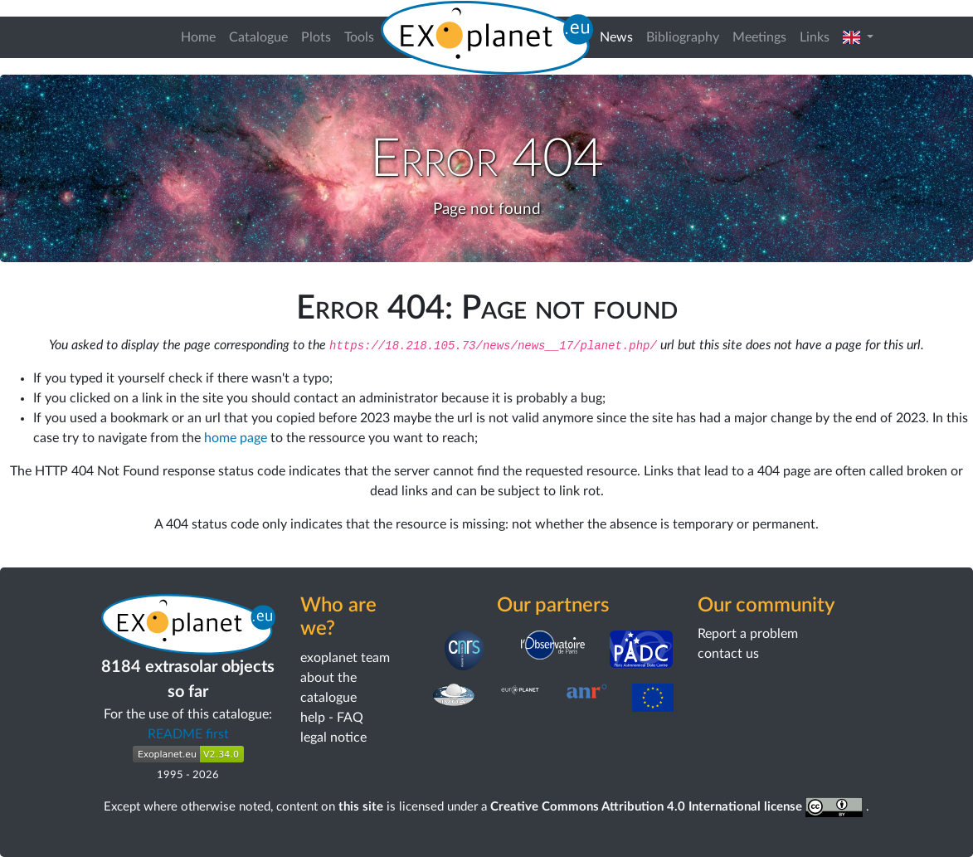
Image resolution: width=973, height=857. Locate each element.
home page (235, 438)
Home (198, 37)
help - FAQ (331, 717)
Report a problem (748, 633)
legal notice (333, 737)
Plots (316, 37)
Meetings (759, 37)
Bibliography (682, 37)
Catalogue (258, 37)
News (620, 35)
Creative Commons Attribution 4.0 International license (678, 807)
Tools (359, 37)
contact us (728, 653)
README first (188, 734)
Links (814, 37)
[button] (858, 37)
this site (360, 807)
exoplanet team (345, 658)
